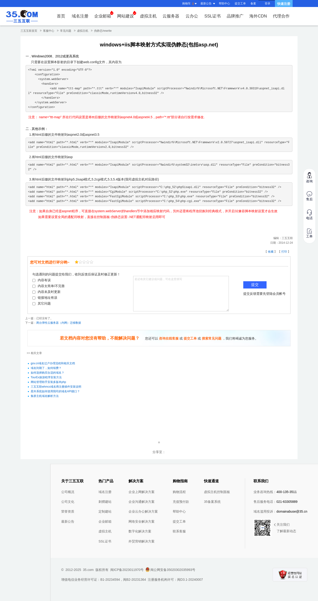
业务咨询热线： (275, 491)
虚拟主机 (148, 16)
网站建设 (126, 14)
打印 (284, 251)
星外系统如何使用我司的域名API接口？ (55, 391)
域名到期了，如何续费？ (46, 368)
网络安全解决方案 (142, 521)
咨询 (309, 177)
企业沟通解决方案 (142, 502)
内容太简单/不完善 (48, 286)
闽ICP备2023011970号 (127, 570)
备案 (253, 3)
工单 (309, 233)
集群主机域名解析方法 (45, 396)
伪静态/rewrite (103, 30)
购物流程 (179, 492)
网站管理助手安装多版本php (48, 382)
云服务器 (170, 16)
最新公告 (67, 521)
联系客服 (179, 531)
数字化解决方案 (140, 531)
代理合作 (281, 16)
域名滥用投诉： (280, 511)
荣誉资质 (67, 511)
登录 (267, 3)
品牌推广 (235, 16)
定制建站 (105, 511)
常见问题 (65, 30)
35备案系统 (212, 502)
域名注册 (80, 16)
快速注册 (283, 4)
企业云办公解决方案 (143, 511)
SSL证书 (212, 16)
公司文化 (67, 502)
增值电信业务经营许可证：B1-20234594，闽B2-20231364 (103, 579)
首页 (61, 16)
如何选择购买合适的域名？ (47, 372)
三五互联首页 (28, 30)
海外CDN (258, 16)
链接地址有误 (44, 297)
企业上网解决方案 (142, 492)
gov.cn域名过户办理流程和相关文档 (53, 363)
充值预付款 (181, 502)
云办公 (192, 16)
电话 (309, 214)
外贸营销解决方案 (142, 541)
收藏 (271, 251)
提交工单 (240, 3)
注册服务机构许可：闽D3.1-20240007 (175, 579)
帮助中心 (224, 3)
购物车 (190, 4)
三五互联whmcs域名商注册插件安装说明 (56, 386)
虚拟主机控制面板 (217, 492)
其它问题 (41, 303)
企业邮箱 (103, 14)
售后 (309, 196)
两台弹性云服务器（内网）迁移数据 (58, 322)
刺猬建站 (105, 502)
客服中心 (48, 30)
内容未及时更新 (46, 292)
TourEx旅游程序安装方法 (46, 377)
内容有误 (41, 280)
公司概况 (67, 492)
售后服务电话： (275, 501)
